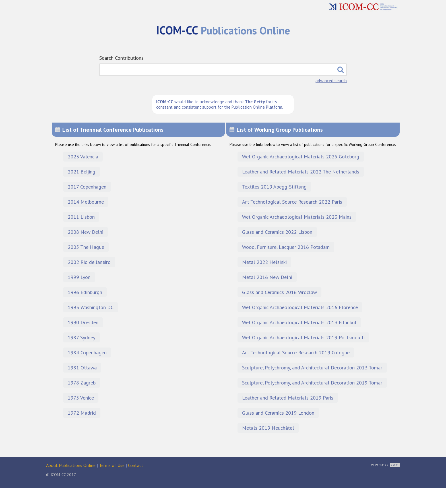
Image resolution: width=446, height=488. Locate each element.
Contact (135, 465)
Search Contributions (121, 58)
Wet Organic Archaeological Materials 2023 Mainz (297, 217)
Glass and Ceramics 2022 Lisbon (277, 232)
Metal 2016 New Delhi (267, 277)
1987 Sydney (81, 337)
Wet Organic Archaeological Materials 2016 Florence (300, 307)
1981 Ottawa (82, 367)
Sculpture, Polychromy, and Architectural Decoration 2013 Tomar (312, 367)
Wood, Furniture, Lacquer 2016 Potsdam (286, 247)
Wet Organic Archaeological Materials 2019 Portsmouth (303, 337)
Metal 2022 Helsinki (264, 262)
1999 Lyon (79, 277)
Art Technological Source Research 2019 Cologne (296, 352)
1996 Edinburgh (85, 292)
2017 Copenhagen (87, 186)
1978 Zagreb (82, 382)
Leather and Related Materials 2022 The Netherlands (300, 171)
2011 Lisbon (81, 217)
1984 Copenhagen (87, 352)
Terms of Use (112, 465)
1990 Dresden (83, 322)
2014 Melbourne (86, 201)
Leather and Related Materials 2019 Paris (287, 397)
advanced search (331, 80)
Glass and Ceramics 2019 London (278, 413)
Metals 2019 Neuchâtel (268, 428)
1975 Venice (81, 397)
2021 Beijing (81, 171)
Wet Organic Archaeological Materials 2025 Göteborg (300, 156)
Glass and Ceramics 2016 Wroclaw (279, 292)
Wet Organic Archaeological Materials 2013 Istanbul (299, 322)
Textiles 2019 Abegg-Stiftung (274, 186)
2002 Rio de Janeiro (89, 262)
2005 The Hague (86, 247)
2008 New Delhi (85, 232)
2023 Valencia (83, 156)
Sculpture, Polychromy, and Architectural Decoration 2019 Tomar (312, 382)
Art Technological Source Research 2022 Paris (292, 201)
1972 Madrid (82, 413)
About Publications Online (71, 465)
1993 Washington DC (90, 307)
